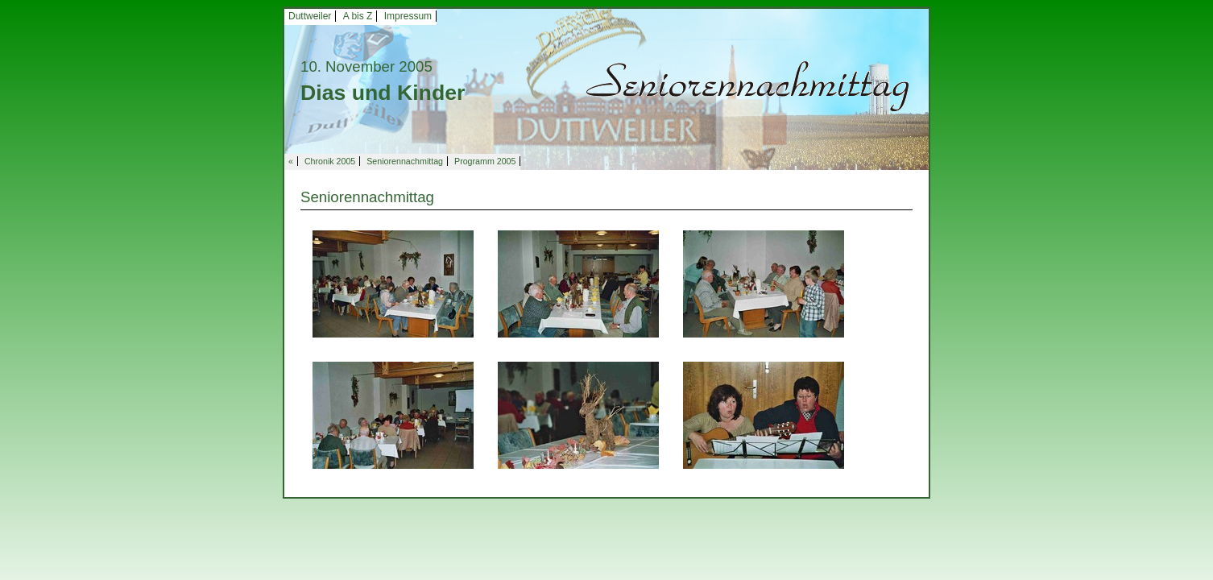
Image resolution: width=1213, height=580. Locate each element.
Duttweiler (309, 16)
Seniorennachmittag (404, 161)
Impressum (408, 16)
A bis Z (358, 16)
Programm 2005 (484, 161)
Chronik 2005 (329, 161)
